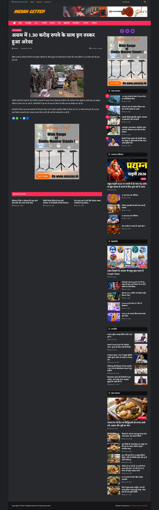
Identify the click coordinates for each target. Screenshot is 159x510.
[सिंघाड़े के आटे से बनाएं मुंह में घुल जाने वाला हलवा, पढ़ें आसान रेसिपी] (113, 437)
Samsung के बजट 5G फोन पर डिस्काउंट (132, 304)
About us (39, 2)
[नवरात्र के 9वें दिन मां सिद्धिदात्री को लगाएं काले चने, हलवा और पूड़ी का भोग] (127, 409)
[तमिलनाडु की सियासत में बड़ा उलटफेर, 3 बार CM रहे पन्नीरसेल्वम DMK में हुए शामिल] (141, 369)
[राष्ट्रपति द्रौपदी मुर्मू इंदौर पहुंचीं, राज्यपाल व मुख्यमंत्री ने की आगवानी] (113, 120)
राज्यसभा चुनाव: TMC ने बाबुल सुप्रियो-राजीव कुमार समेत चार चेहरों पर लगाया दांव (120, 357)
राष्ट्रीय (20, 23)
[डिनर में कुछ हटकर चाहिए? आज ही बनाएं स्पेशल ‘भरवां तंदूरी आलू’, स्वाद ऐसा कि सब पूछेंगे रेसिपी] (113, 490)
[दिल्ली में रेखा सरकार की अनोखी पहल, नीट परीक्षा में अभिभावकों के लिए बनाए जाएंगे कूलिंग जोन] (113, 141)
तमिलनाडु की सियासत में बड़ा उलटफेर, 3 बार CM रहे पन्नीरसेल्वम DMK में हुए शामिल (119, 368)
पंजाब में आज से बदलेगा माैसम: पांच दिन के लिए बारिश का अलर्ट (133, 108)
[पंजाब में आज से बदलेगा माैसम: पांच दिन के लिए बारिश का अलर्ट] (113, 110)
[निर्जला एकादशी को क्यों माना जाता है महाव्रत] (113, 208)
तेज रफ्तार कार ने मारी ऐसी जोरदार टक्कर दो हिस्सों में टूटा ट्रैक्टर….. (87, 201)
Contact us (47, 2)
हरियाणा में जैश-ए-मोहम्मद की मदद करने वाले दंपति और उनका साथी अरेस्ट (25, 201)
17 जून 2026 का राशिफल (130, 215)
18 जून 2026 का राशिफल (130, 195)
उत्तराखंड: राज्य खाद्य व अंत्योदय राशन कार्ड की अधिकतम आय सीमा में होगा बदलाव (134, 129)
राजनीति (44, 23)
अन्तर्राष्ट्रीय (28, 23)
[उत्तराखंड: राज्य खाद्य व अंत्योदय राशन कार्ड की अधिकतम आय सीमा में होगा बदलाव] (113, 130)
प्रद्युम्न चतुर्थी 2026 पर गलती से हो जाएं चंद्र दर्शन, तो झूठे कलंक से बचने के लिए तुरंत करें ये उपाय (127, 185)
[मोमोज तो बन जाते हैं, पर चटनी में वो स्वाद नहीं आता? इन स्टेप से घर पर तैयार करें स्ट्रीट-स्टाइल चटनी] (113, 469)
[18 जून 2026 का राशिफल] (113, 198)
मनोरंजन (85, 23)
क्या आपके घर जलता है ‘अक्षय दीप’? (133, 226)
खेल (59, 23)
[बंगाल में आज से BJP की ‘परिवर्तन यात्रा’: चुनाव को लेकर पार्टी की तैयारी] (141, 348)
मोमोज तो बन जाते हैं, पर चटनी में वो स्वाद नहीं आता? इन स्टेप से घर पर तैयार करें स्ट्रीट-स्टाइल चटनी (133, 468)
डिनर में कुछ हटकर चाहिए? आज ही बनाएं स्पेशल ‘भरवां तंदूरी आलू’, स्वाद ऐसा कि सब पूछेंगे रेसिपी (133, 489)
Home (32, 2)
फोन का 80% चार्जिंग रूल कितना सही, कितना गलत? (134, 294)
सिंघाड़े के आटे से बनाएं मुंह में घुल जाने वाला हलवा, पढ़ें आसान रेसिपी (134, 435)
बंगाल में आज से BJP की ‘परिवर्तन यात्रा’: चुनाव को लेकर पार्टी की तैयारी (119, 346)
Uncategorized (17, 30)
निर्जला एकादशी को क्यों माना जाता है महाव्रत (133, 206)
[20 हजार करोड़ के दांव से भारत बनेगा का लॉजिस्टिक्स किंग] (113, 99)
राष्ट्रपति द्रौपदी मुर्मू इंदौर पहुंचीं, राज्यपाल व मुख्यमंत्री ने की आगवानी (134, 118)
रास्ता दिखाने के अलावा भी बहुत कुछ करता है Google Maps (125, 272)
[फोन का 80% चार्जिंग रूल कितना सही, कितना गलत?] (113, 296)
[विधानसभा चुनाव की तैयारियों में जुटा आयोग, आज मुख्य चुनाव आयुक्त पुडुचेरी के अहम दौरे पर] (141, 380)
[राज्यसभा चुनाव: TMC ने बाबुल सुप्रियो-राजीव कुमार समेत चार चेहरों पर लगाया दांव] (141, 358)
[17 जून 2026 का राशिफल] (113, 219)
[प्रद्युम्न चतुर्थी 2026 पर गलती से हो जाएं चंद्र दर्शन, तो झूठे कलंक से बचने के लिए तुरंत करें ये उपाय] (127, 170)
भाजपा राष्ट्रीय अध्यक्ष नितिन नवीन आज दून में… (119, 335)
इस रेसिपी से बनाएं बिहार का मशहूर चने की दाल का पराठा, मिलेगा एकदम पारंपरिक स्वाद (134, 446)
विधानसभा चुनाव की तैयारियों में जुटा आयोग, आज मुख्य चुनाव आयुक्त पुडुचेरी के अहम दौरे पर (119, 379)
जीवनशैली (76, 23)
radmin (16, 48)
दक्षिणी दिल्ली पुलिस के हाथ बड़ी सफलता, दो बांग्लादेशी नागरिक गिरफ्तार (56, 201)
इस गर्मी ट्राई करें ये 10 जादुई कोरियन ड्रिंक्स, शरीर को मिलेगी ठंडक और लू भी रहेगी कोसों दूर (134, 457)
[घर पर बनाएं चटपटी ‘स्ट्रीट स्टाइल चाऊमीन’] (113, 480)
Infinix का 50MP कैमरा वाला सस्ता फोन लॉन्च (134, 314)
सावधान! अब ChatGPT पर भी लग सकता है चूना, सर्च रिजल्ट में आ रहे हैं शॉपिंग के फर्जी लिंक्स (133, 284)
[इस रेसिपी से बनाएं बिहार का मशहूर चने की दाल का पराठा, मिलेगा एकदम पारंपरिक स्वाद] (113, 447)
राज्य (36, 23)
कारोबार (52, 23)
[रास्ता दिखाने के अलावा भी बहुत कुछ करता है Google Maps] (127, 257)
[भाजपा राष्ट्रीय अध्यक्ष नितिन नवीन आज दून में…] (141, 337)
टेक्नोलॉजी (66, 23)
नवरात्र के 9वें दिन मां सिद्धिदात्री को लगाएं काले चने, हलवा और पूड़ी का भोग (126, 424)
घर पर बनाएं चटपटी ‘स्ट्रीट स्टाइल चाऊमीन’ (132, 478)
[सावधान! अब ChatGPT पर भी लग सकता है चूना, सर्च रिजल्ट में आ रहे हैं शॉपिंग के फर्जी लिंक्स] (113, 285)
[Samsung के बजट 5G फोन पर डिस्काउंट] (113, 306)
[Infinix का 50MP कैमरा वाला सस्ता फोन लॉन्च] (113, 317)
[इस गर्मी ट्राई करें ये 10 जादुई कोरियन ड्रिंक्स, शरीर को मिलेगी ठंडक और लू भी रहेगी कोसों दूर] (113, 458)
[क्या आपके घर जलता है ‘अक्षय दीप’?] (113, 229)
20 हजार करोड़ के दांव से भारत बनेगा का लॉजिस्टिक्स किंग (134, 97)
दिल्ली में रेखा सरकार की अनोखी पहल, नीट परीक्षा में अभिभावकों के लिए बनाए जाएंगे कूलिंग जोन (134, 140)
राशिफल (94, 23)
